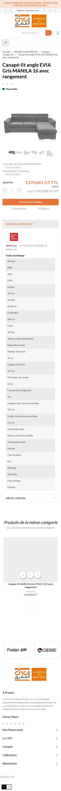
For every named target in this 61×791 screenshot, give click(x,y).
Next (33, 609)
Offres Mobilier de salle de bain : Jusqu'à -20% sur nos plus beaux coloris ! (30, 4)
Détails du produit (19, 223)
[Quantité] (12, 190)
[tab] (30, 224)
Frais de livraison (13, 167)
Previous (28, 609)
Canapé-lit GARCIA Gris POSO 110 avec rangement (30, 585)
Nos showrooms (12, 174)
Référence (11, 245)
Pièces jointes (16, 498)
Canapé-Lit (30, 591)
